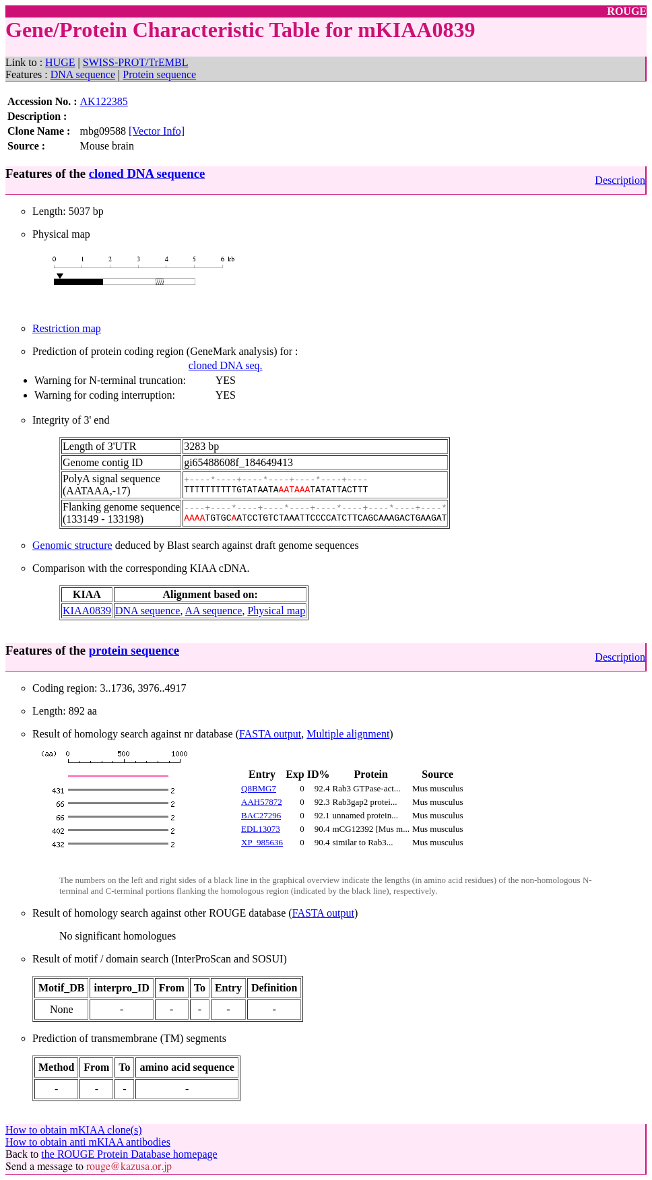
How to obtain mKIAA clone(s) (73, 1130)
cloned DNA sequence (147, 173)
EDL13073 (260, 829)
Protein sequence (159, 74)
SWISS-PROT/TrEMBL (136, 62)
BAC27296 (261, 815)
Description (620, 180)
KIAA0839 (87, 610)
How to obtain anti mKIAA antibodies (87, 1142)
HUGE (60, 62)
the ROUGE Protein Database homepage (129, 1154)
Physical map (276, 610)
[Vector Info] (157, 131)
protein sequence (134, 650)
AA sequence (213, 610)
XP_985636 (262, 842)
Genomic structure (72, 545)
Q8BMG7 (258, 788)
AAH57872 (261, 802)
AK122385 (104, 101)
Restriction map (66, 328)
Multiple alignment (347, 734)
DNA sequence (83, 74)
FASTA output (270, 734)
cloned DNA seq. (226, 365)
